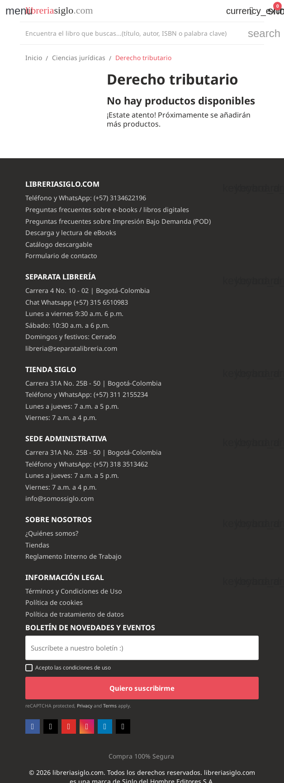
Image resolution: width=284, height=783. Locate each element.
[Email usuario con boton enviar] (142, 648)
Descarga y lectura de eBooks (70, 232)
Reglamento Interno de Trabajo (73, 556)
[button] (251, 11)
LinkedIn (105, 726)
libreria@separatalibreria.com (71, 348)
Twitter (50, 726)
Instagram (87, 726)
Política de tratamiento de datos (74, 614)
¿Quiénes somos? (51, 533)
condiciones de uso (87, 667)
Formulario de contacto (61, 255)
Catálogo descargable (58, 244)
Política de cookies (54, 602)
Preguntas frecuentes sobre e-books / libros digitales (107, 209)
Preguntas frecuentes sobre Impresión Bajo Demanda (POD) (118, 221)
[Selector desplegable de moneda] (231, 11)
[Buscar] (131, 33)
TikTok (123, 726)
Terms (110, 706)
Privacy (84, 706)
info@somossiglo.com (59, 498)
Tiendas (37, 545)
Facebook (32, 726)
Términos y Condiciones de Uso (73, 591)
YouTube (69, 726)
